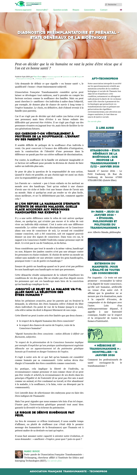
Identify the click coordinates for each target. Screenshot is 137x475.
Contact (103, 9)
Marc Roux (37, 76)
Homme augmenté (23, 9)
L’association (89, 9)
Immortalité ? (42, 9)
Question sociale (60, 9)
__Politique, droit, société (43, 79)
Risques (76, 9)
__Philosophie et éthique (23, 79)
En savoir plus (54, 460)
